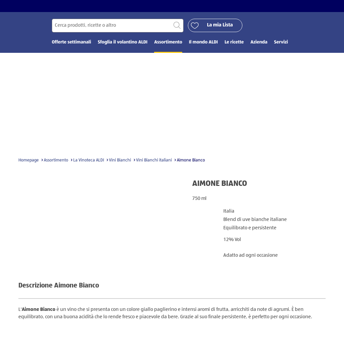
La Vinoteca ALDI (88, 160)
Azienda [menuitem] (258, 42)
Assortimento (56, 160)
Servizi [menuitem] (281, 42)
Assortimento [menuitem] (168, 42)
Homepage (28, 160)
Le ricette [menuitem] (234, 42)
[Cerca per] (118, 25)
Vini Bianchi (120, 160)
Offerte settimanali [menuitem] (71, 42)
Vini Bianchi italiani (154, 160)
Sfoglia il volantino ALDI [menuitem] (122, 42)
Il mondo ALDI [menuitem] (203, 42)
